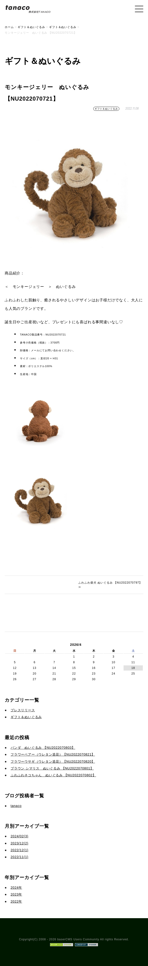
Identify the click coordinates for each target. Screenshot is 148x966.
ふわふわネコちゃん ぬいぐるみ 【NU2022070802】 (53, 775)
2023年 (16, 894)
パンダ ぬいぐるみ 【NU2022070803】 (43, 747)
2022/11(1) (19, 857)
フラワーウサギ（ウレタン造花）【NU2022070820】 (53, 761)
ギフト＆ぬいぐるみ (106, 108)
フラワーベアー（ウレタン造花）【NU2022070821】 (53, 754)
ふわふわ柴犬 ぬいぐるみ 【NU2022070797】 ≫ (110, 585)
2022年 (16, 901)
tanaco (16, 806)
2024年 (16, 887)
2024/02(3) (19, 836)
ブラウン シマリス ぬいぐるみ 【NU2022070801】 (52, 768)
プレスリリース (23, 710)
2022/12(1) (19, 850)
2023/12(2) (19, 843)
